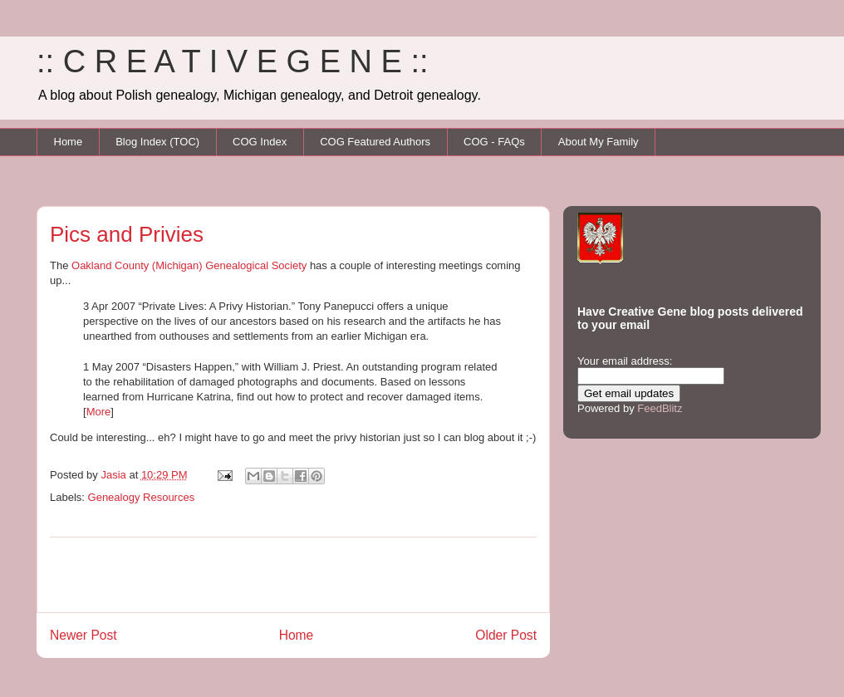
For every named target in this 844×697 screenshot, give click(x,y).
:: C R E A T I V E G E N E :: (233, 61)
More (98, 411)
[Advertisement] (293, 575)
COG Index (260, 141)
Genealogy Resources (141, 497)
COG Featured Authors (375, 141)
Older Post (506, 635)
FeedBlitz (659, 408)
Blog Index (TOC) (157, 141)
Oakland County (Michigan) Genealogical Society (189, 265)
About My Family (598, 141)
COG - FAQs (494, 141)
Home (68, 141)
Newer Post (83, 635)
